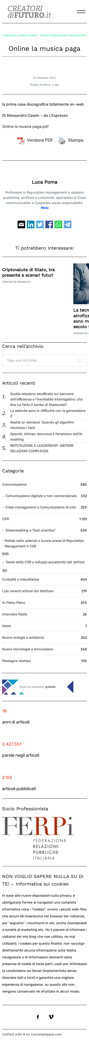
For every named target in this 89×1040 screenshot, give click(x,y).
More (44, 208)
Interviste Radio (14, 614)
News (6, 626)
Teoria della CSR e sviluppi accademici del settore (44, 562)
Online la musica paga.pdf (25, 126)
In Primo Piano (13, 603)
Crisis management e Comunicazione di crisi (40, 507)
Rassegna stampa (16, 661)
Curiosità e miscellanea (20, 35)
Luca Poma (44, 182)
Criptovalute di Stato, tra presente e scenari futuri (28, 272)
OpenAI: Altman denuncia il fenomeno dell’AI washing (46, 437)
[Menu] (81, 11)
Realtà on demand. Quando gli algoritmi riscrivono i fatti (42, 425)
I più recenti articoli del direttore (27, 591)
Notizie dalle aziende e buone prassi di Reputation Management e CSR (44, 543)
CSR (5, 519)
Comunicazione (14, 485)
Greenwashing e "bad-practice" (30, 530)
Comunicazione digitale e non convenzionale (41, 496)
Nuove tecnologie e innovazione (63, 35)
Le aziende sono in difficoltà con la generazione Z (47, 413)
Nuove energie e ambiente (23, 638)
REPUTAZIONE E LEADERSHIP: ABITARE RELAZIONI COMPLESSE (42, 448)
